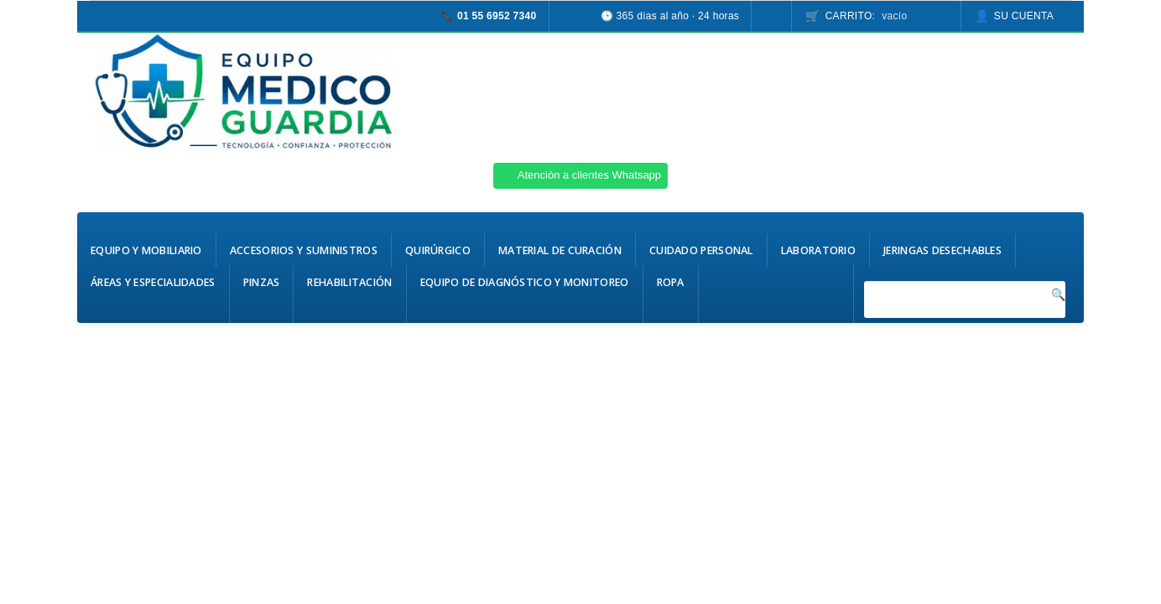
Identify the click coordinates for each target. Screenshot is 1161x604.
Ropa (671, 282)
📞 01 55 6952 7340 (489, 16)
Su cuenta (1024, 16)
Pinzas (261, 282)
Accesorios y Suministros (303, 250)
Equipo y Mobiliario (146, 250)
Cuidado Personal (701, 250)
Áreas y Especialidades (153, 282)
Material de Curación (560, 250)
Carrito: (866, 15)
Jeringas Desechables (942, 250)
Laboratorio (818, 250)
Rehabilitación (349, 282)
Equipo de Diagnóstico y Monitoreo (524, 282)
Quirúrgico (438, 250)
